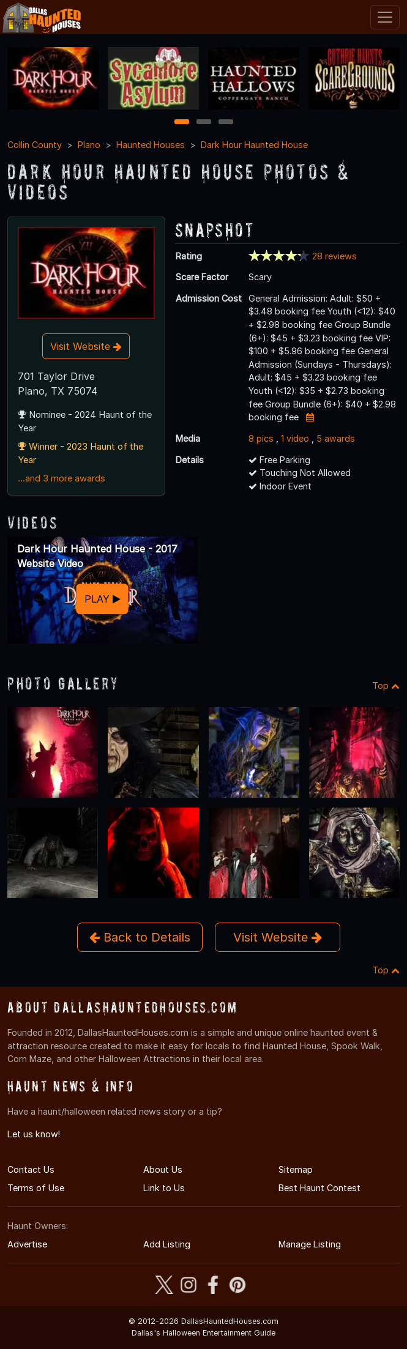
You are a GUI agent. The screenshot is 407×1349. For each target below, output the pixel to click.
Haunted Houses (150, 144)
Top (386, 685)
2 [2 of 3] (203, 122)
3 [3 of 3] (225, 122)
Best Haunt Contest (319, 1188)
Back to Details (139, 937)
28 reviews (334, 256)
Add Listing (166, 1244)
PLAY (102, 599)
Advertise (27, 1244)
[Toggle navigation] (385, 17)
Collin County (34, 144)
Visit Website (86, 346)
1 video (295, 438)
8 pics (261, 438)
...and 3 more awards (61, 478)
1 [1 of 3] (181, 122)
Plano (89, 144)
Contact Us (30, 1169)
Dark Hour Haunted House (254, 144)
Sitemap (295, 1169)
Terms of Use (35, 1188)
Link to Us (164, 1188)
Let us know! (33, 1134)
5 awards (335, 438)
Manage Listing (309, 1244)
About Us (162, 1169)
